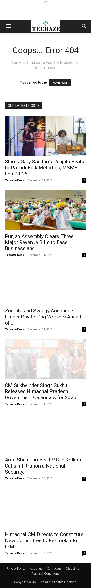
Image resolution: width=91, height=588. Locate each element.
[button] (8, 26)
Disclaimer (73, 568)
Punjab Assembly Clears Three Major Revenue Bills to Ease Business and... (39, 242)
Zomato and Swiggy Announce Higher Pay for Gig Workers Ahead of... (43, 317)
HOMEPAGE (60, 82)
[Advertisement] (45, 11)
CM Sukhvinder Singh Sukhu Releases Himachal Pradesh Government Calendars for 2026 (40, 391)
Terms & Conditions (45, 574)
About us (36, 568)
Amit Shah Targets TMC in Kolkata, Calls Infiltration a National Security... (44, 466)
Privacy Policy (16, 568)
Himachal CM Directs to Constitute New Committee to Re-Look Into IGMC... (44, 540)
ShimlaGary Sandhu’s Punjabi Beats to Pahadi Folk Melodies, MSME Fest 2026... (44, 168)
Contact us (54, 568)
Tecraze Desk (14, 180)
